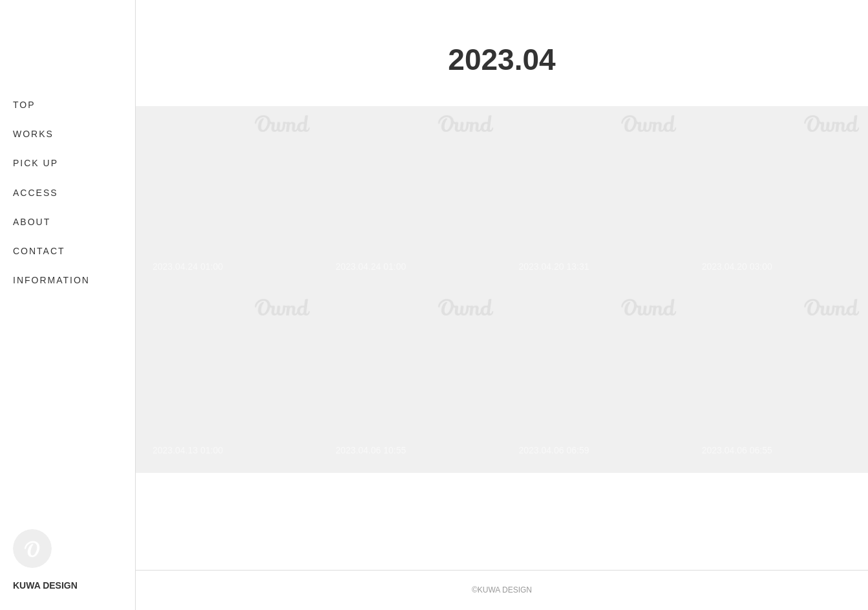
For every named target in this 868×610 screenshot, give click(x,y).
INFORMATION (51, 280)
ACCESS (35, 193)
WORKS (33, 134)
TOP (24, 105)
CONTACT (39, 251)
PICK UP (35, 163)
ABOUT (31, 222)
